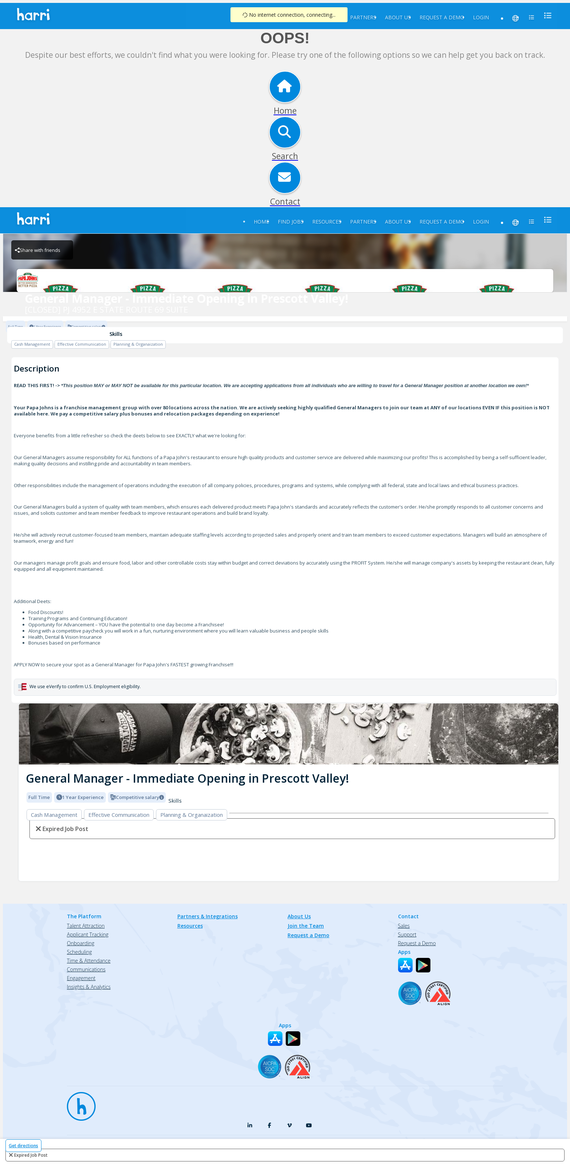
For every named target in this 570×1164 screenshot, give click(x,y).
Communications (86, 969)
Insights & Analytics (89, 986)
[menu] (545, 15)
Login (481, 17)
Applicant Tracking (87, 934)
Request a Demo (442, 17)
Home (261, 221)
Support (407, 934)
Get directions (23, 1146)
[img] (288, 734)
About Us (398, 17)
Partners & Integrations (207, 916)
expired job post (31, 1155)
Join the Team (306, 925)
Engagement (81, 978)
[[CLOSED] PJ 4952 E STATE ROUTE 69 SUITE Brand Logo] (285, 280)
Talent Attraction (86, 925)
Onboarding (80, 943)
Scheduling (79, 951)
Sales (404, 925)
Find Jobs (291, 221)
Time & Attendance (89, 960)
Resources (326, 221)
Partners (363, 17)
